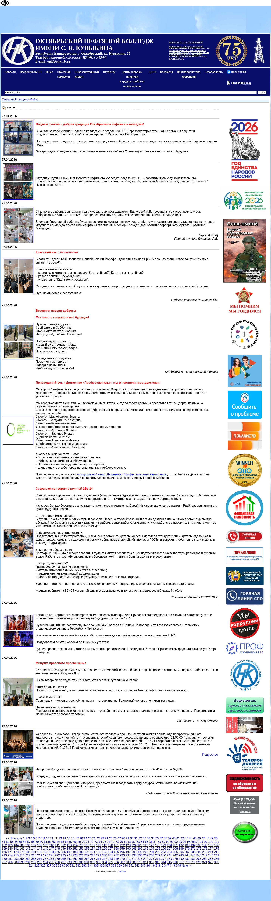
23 (102, 838)
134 (192, 845)
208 (192, 852)
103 (10, 845)
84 (142, 841)
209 (198, 852)
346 (160, 865)
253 (22, 858)
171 (192, 848)
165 (157, 848)
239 (157, 855)
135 (198, 845)
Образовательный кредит (87, 74)
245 (192, 855)
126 (145, 845)
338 (113, 865)
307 (122, 862)
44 (190, 838)
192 (98, 852)
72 (92, 841)
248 (210, 855)
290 (22, 862)
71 (87, 841)
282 (192, 858)
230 (104, 855)
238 (151, 855)
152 (80, 848)
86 (151, 841)
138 (216, 845)
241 (169, 855)
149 (63, 848)
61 (45, 841)
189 (80, 852)
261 (69, 858)
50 (216, 838)
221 (51, 855)
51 (3, 841)
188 (75, 852)
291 (27, 862)
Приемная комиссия (64, 74)
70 (83, 841)
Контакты (166, 71)
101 (216, 841)
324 (30, 865)
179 (22, 852)
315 (169, 862)
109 (45, 845)
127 (151, 845)
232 (116, 855)
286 (216, 858)
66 (66, 841)
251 (10, 858)
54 (16, 841)
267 (104, 858)
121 (116, 845)
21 (94, 838)
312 (151, 862)
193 (104, 852)
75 (104, 841)
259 (57, 858)
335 (95, 865)
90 (167, 841)
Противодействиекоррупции (188, 74)
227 (87, 855)
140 (10, 848)
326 (42, 865)
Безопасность (214, 71)
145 (39, 848)
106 (27, 845)
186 (63, 852)
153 (87, 848)
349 (178, 865)
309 (134, 862)
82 (134, 841)
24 (106, 838)
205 (175, 852)
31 (136, 838)
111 (57, 845)
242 (175, 855)
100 (210, 841)
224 (69, 855)
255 (33, 858)
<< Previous (14, 838)
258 (51, 858)
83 (138, 841)
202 (157, 852)
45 (195, 838)
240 (163, 855)
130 (169, 845)
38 (165, 838)
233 (122, 855)
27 (119, 838)
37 (161, 838)
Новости (10, 71)
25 (110, 838)
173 (204, 848)
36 (157, 838)
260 (63, 858)
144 (33, 848)
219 (39, 855)
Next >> (187, 865)
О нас (49, 71)
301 (87, 862)
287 (4, 862)
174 (210, 848)
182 (39, 852)
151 (75, 848)
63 (54, 841)
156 (104, 848)
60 (41, 841)
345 (154, 865)
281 (187, 858)
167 (169, 848)
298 (69, 862)
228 (92, 855)
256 (39, 858)
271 (128, 858)
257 (45, 858)
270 (122, 858)
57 (28, 841)
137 (210, 845)
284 (204, 858)
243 (181, 855)
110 (51, 845)
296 (57, 862)
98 (201, 841)
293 (39, 862)
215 (16, 855)
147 (51, 848)
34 (148, 838)
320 (198, 862)
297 (63, 862)
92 (176, 841)
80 (125, 841)
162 (140, 848)
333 (84, 865)
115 (80, 845)
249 (216, 855)
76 (109, 841)
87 (155, 841)
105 (22, 845)
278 (169, 858)
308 (128, 862)
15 (68, 838)
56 (24, 841)
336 (101, 865)
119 (104, 845)
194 (110, 852)
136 (204, 845)
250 (4, 858)
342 (137, 865)
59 (37, 841)
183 (45, 852)
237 (145, 855)
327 (48, 865)
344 (149, 865)
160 (128, 848)
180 (27, 852)
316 (175, 862)
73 (96, 841)
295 (51, 862)
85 (146, 841)
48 (207, 838)
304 (104, 862)
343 (143, 865)
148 (57, 848)
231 (110, 855)
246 (198, 855)
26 (115, 838)
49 (211, 838)
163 (145, 848)
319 (192, 862)
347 (166, 865)
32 (140, 838)
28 (123, 838)
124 (134, 845)
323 (216, 862)
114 (75, 845)
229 (98, 855)
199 (140, 852)
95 (188, 841)
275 (151, 858)
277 (163, 858)
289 (16, 862)
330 (66, 865)
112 (63, 845)
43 (186, 838)
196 (122, 852)
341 (131, 865)
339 (119, 865)
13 (60, 838)
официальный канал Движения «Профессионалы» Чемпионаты (122, 474)
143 (27, 848)
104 (16, 845)
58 (33, 841)
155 (98, 848)
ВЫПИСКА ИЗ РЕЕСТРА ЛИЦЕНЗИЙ (186, 42)
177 (10, 852)
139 (4, 848)
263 (80, 858)
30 (131, 838)
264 (87, 858)
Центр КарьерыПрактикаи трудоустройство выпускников (132, 79)
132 (181, 845)
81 (130, 841)
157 (110, 848)
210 (204, 852)
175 (216, 848)
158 (116, 848)
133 (187, 845)
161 (134, 848)
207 (187, 852)
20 (89, 838)
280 (181, 858)
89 (163, 841)
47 (203, 838)
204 (169, 852)
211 (210, 852)
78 (117, 841)
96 (193, 841)
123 (128, 845)
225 (75, 855)
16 (73, 838)
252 (16, 858)
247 (204, 855)
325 (37, 865)
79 (121, 841)
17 (77, 838)
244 (187, 855)
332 (78, 865)
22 (98, 838)
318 (187, 862)
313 (157, 862)
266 (98, 858)
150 (69, 848)
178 (16, 852)
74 (100, 841)
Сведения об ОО (31, 71)
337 (107, 865)
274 (145, 858)
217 (27, 855)
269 (116, 858)
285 (210, 858)
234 (128, 855)
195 (116, 852)
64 (58, 841)
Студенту (109, 71)
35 (152, 838)
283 (198, 858)
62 (49, 841)
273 (140, 858)
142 (22, 848)
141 (16, 848)
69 (79, 841)
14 (64, 838)
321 (204, 862)
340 (125, 865)
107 (33, 845)
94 (184, 841)
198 (134, 852)
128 (157, 845)
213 (4, 855)
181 (33, 852)
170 (187, 848)
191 (92, 852)
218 (33, 855)
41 (178, 838)
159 (122, 848)
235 (134, 855)
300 (80, 862)
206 (181, 852)
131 (175, 845)
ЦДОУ (152, 71)
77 (113, 841)
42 (182, 838)
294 (45, 862)
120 (110, 845)
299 (75, 862)
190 (87, 852)
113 (69, 845)
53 (12, 841)
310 (140, 862)
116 (87, 845)
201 (151, 852)
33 (144, 838)
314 (163, 862)
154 (92, 848)
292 (33, 862)
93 (180, 841)
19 (85, 838)
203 (163, 852)
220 (45, 855)
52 (7, 841)
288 (10, 862)
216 (22, 855)
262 (75, 858)
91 (172, 841)
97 (197, 841)
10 (47, 838)
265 (92, 858)
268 (110, 858)
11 (51, 838)
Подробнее (210, 754)
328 (54, 865)
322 (210, 862)
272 (134, 858)
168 (175, 848)
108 (39, 845)
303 (98, 862)
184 (51, 852)
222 (57, 855)
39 (169, 838)
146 (45, 848)
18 (81, 838)
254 (27, 858)
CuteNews (122, 871)
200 (145, 852)
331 (72, 865)
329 (60, 865)
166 (163, 848)
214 (10, 855)
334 (90, 865)
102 (4, 845)
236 (140, 855)
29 (127, 838)
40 (174, 838)
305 (110, 862)
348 (172, 865)
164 (151, 848)
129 (163, 845)
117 (92, 845)
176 (4, 852)
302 (92, 862)
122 (122, 845)
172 (198, 848)
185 (57, 852)
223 (63, 855)
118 (98, 845)
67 (70, 841)
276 (157, 858)
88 (159, 841)
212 (216, 852)
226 (80, 855)
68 (75, 841)
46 (199, 838)
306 (116, 862)
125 (140, 845)
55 (20, 841)
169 (181, 848)
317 (181, 862)
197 (128, 852)
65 (62, 841)
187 (69, 852)
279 (175, 858)
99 (205, 841)
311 (145, 862)
